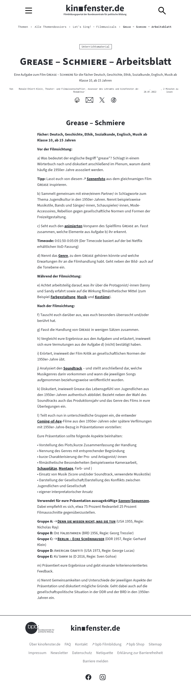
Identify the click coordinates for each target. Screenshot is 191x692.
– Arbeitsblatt (147, 26)
